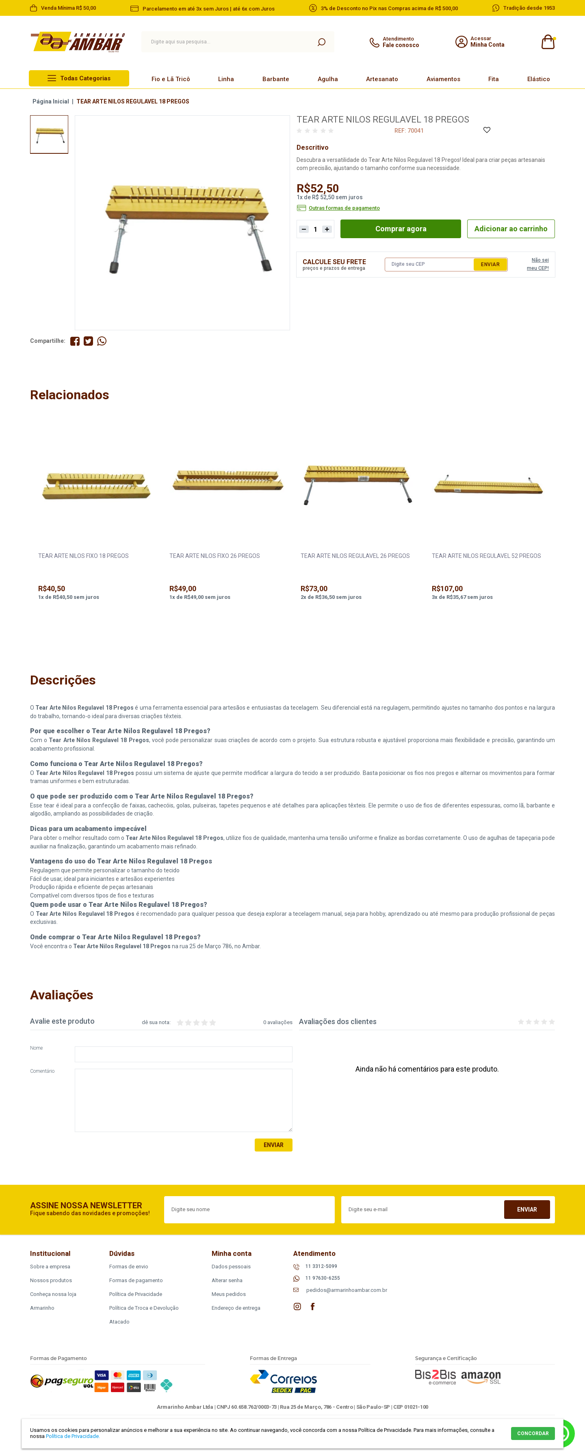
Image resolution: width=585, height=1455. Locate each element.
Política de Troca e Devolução (144, 1308)
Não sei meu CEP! (538, 264)
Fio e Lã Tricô (171, 79)
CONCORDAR (533, 1433)
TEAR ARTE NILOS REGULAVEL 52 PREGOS (486, 556)
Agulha (328, 79)
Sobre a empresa (50, 1266)
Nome (36, 1048)
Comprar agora (401, 228)
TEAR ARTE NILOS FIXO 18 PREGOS (83, 556)
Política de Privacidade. (73, 1436)
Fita (493, 79)
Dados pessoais (231, 1266)
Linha (226, 79)
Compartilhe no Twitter (88, 341)
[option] (49, 134)
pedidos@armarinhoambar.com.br (346, 1290)
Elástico (538, 79)
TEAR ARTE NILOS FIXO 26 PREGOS (214, 556)
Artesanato (382, 79)
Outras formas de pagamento (344, 208)
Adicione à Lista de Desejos (486, 130)
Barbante (275, 79)
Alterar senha (227, 1280)
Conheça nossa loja (53, 1294)
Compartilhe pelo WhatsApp (101, 341)
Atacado (119, 1322)
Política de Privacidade (135, 1294)
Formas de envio (128, 1266)
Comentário (42, 1071)
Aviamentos (443, 79)
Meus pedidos (229, 1294)
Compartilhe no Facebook (75, 341)
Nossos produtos (51, 1280)
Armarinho (42, 1308)
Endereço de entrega (236, 1308)
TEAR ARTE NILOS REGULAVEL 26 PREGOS (355, 556)
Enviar (490, 264)
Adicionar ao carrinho (511, 228)
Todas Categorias (85, 78)
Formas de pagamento (136, 1280)
